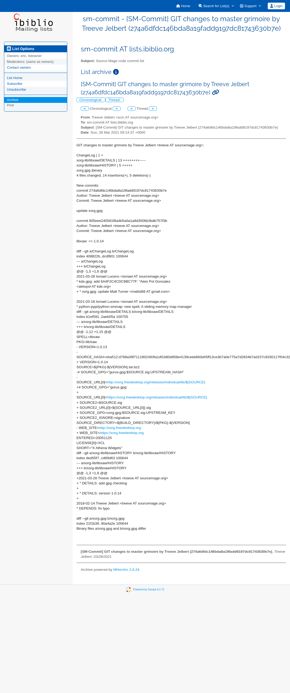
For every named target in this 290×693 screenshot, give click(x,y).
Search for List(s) (214, 6)
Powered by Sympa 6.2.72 (148, 589)
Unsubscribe (16, 89)
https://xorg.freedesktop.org (122, 433)
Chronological (90, 100)
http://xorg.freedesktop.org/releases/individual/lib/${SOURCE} (156, 382)
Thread (114, 100)
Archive (12, 100)
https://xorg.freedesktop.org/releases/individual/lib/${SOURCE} (157, 397)
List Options (20, 49)
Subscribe (14, 84)
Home (183, 6)
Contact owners (19, 67)
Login (276, 6)
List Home (15, 78)
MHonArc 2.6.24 (126, 570)
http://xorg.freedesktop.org (120, 428)
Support (248, 6)
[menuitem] (183, 6)
